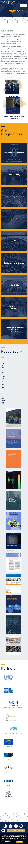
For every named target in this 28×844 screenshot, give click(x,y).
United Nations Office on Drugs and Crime (13, 733)
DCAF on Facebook (16, 826)
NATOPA (8, 772)
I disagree (19, 841)
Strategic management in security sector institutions (14, 329)
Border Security (14, 175)
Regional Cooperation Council (11, 720)
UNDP (8, 694)
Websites (3, 387)
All (2, 358)
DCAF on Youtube (21, 826)
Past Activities (14, 285)
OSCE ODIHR (8, 798)
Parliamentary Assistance (14, 263)
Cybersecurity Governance (14, 197)
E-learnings (3, 398)
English (22, 6)
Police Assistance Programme (14, 307)
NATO (8, 759)
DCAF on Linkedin (5, 826)
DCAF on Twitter (10, 826)
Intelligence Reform (14, 219)
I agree (7, 841)
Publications (2, 368)
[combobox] (23, 5)
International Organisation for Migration (13, 707)
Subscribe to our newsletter (15, 830)
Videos (3, 378)
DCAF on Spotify (3, 830)
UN (8, 681)
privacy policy (15, 840)
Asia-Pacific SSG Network (14, 153)
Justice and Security (14, 241)
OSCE (8, 785)
